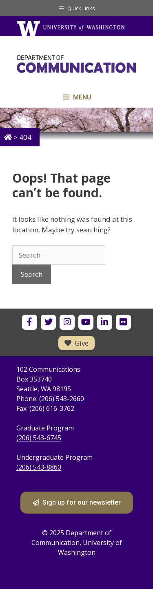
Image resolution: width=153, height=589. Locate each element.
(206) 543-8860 (38, 467)
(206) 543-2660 (61, 398)
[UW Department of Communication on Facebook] (29, 322)
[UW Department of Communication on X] (48, 322)
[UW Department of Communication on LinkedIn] (104, 322)
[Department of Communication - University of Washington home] (76, 66)
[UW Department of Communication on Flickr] (123, 322)
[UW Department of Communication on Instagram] (67, 322)
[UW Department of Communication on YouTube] (85, 322)
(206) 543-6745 (38, 437)
